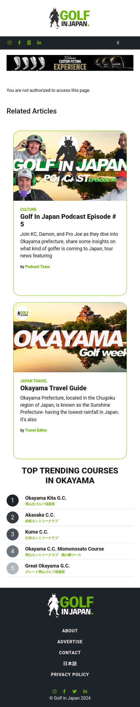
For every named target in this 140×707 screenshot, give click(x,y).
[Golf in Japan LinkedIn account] (39, 43)
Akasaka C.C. (40, 515)
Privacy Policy (70, 674)
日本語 (70, 663)
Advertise (70, 641)
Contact (70, 652)
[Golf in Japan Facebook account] (19, 43)
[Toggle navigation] (129, 43)
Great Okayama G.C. (47, 566)
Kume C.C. (36, 532)
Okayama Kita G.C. (46, 498)
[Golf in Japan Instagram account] (9, 43)
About (70, 630)
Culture (28, 209)
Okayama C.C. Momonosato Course (64, 549)
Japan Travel (33, 381)
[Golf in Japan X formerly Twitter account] (29, 43)
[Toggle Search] (117, 43)
